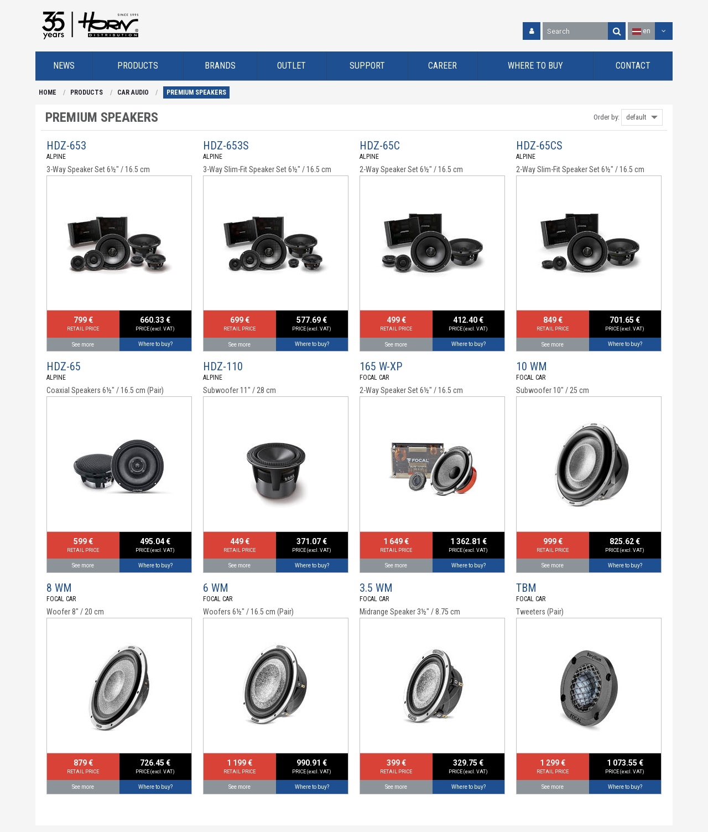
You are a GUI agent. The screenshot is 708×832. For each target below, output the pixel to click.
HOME (47, 92)
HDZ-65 (63, 366)
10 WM (531, 366)
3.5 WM (376, 588)
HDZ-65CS (539, 145)
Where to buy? (155, 344)
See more (83, 345)
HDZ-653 (66, 145)
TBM (526, 588)
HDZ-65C (380, 145)
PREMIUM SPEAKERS (196, 92)
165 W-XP (381, 366)
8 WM (59, 588)
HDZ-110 (223, 366)
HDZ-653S (226, 145)
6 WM (215, 588)
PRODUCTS (86, 92)
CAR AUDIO (133, 92)
